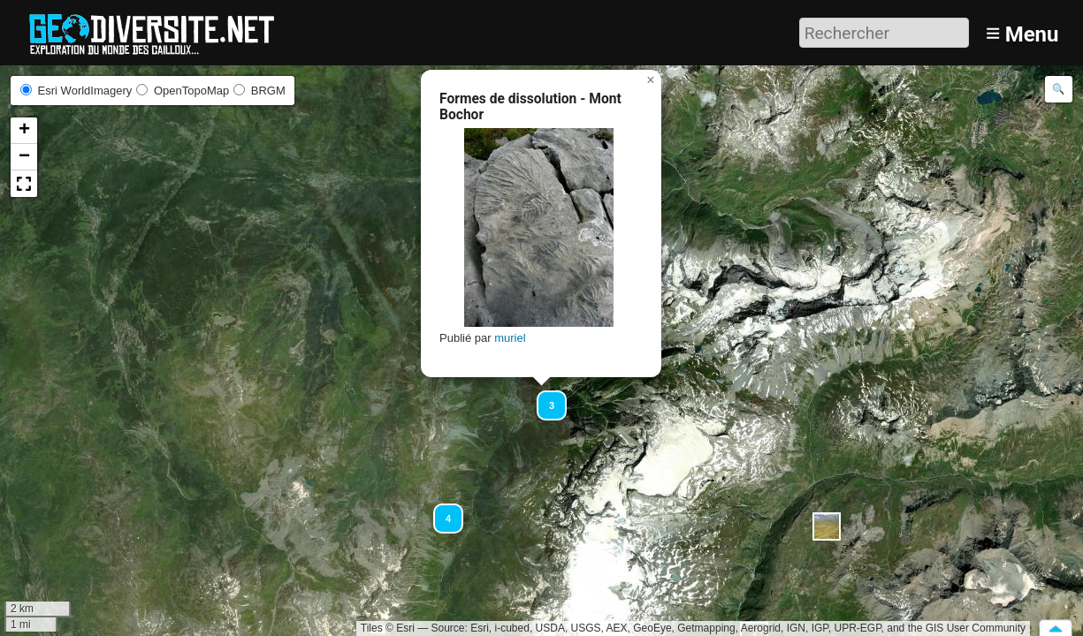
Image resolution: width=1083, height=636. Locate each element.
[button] (543, 397)
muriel (509, 337)
